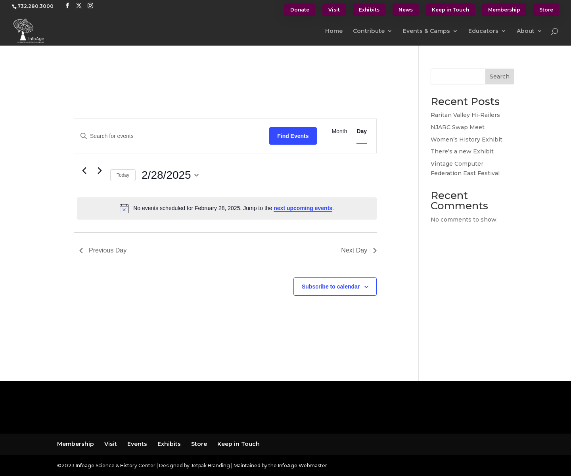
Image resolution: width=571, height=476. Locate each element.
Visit (334, 10)
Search (500, 76)
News (406, 10)
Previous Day (102, 250)
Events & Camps (426, 31)
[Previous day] (84, 171)
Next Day (359, 250)
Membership (504, 10)
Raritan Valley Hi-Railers (465, 115)
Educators (483, 31)
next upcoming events (303, 208)
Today (123, 175)
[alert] (227, 208)
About (526, 31)
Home (334, 31)
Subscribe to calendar (331, 286)
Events (137, 443)
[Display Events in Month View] (339, 131)
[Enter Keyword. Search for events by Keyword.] (171, 136)
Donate (299, 10)
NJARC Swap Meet (458, 127)
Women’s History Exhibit (466, 139)
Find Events (292, 136)
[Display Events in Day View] (361, 131)
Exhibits (369, 10)
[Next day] (99, 171)
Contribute (369, 31)
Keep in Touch (450, 10)
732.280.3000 (35, 6)
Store (546, 10)
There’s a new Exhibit (462, 151)
